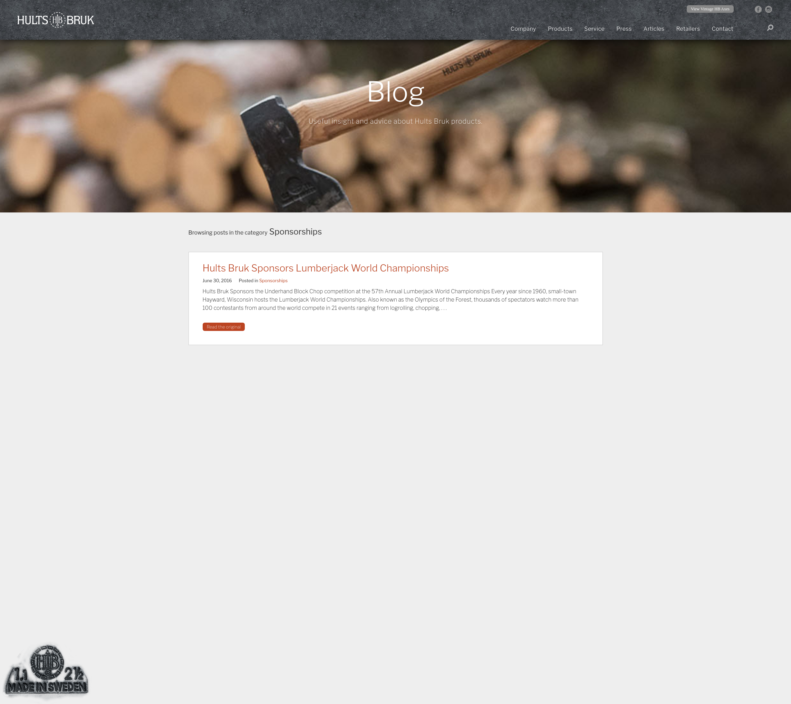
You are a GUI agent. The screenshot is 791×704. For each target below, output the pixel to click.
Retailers (688, 29)
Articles (654, 29)
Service (594, 29)
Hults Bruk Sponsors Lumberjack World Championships (326, 268)
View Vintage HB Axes (710, 9)
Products (560, 29)
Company (523, 29)
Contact (722, 29)
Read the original (224, 327)
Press (624, 29)
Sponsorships (273, 280)
